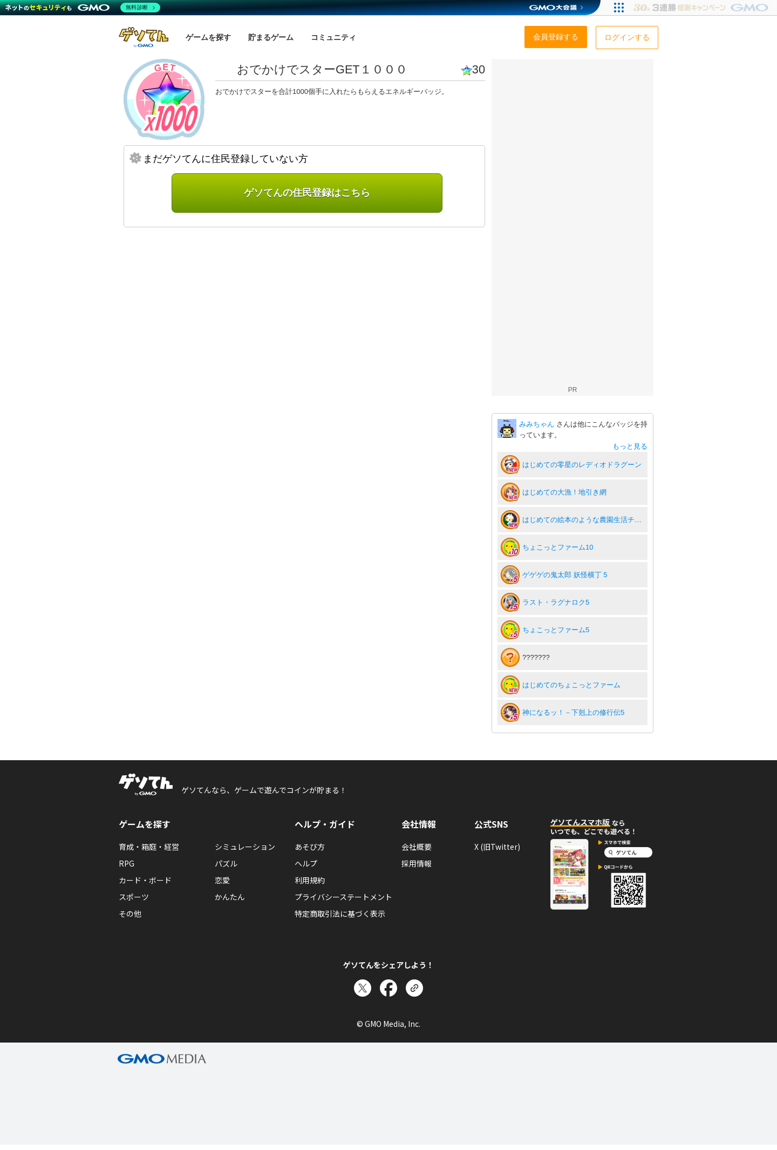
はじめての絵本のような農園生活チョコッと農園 (583, 520)
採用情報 (416, 863)
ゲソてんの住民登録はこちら (307, 192)
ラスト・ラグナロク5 (555, 602)
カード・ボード (145, 880)
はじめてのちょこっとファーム (571, 685)
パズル (226, 863)
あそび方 (310, 846)
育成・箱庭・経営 (149, 846)
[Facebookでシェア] (388, 988)
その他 (130, 913)
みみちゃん (537, 424)
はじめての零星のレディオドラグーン (582, 465)
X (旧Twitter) (497, 846)
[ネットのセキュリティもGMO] (83, 7)
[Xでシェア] (362, 988)
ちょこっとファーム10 (557, 547)
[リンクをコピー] (414, 988)
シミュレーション (245, 846)
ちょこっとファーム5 (555, 630)
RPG (126, 863)
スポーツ (134, 896)
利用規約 (310, 880)
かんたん (230, 896)
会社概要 (416, 846)
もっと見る (630, 446)
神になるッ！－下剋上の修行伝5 (573, 712)
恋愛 (222, 880)
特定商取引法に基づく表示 (340, 913)
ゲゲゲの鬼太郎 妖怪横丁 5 (564, 575)
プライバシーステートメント (343, 896)
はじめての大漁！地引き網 (564, 492)
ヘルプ (306, 863)
